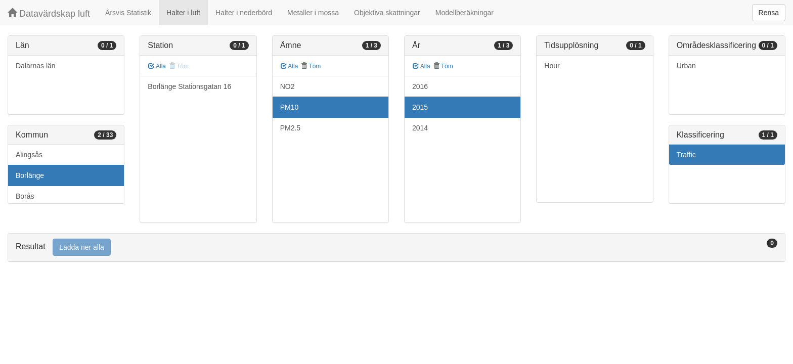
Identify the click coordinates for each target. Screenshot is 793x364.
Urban (686, 66)
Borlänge (30, 175)
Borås (25, 196)
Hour (551, 66)
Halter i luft (183, 13)
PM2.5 (290, 128)
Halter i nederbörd (243, 13)
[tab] (396, 247)
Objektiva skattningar (387, 13)
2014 (420, 128)
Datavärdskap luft (49, 13)
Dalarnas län (36, 66)
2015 (420, 107)
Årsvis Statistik (128, 13)
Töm (311, 66)
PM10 (289, 107)
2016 (420, 86)
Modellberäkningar (464, 13)
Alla (157, 66)
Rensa (769, 13)
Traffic (686, 155)
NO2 (287, 86)
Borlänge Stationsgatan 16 (189, 86)
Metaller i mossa (313, 13)
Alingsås (29, 155)
